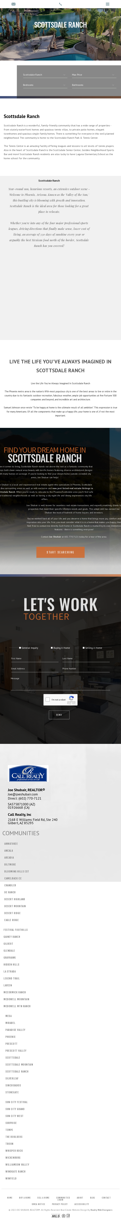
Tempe (9, 1129)
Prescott (12, 1043)
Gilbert (8, 943)
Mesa (9, 1016)
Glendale (9, 950)
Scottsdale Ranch (17, 1071)
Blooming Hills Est (16, 871)
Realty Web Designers (101, 1210)
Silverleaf (12, 1078)
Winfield (11, 1178)
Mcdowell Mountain (16, 999)
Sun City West (15, 1116)
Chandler (10, 885)
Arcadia (9, 857)
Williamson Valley (17, 1164)
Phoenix (10, 1036)
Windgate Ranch (16, 1171)
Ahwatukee (11, 843)
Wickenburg (13, 1157)
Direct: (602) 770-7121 (24, 798)
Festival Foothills (16, 929)
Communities (63, 1197)
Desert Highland (14, 899)
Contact (106, 1197)
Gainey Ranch (12, 936)
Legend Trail (12, 978)
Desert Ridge (12, 913)
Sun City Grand (15, 1109)
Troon (10, 1143)
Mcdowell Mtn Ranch (17, 1006)
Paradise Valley (16, 1029)
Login (60, 1200)
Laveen (8, 985)
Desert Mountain (15, 906)
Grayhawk (10, 957)
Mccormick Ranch (15, 992)
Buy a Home (25, 1197)
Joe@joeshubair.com (23, 794)
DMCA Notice (38, 1204)
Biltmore (10, 864)
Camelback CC (13, 878)
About (80, 1197)
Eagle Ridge (11, 920)
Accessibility (82, 1204)
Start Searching (60, 559)
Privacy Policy (60, 1204)
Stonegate (12, 1092)
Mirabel (10, 1023)
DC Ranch (10, 892)
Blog (92, 1197)
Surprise (11, 1123)
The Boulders (14, 1136)
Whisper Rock (14, 1150)
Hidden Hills (11, 964)
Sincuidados (13, 1085)
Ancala (8, 850)
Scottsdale (13, 1057)
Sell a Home (43, 1197)
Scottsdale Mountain (19, 1064)
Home (9, 1197)
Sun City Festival (17, 1102)
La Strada (10, 971)
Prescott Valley (16, 1050)
